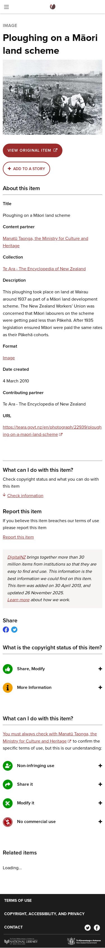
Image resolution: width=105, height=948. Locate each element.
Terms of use (18, 901)
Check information (23, 495)
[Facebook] (97, 927)
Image (9, 358)
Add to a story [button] (29, 169)
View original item (33, 150)
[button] (100, 669)
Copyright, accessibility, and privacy (44, 914)
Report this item (18, 537)
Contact (13, 927)
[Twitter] (88, 927)
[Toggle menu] (6, 8)
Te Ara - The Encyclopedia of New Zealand (44, 269)
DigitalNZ (16, 557)
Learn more (18, 600)
